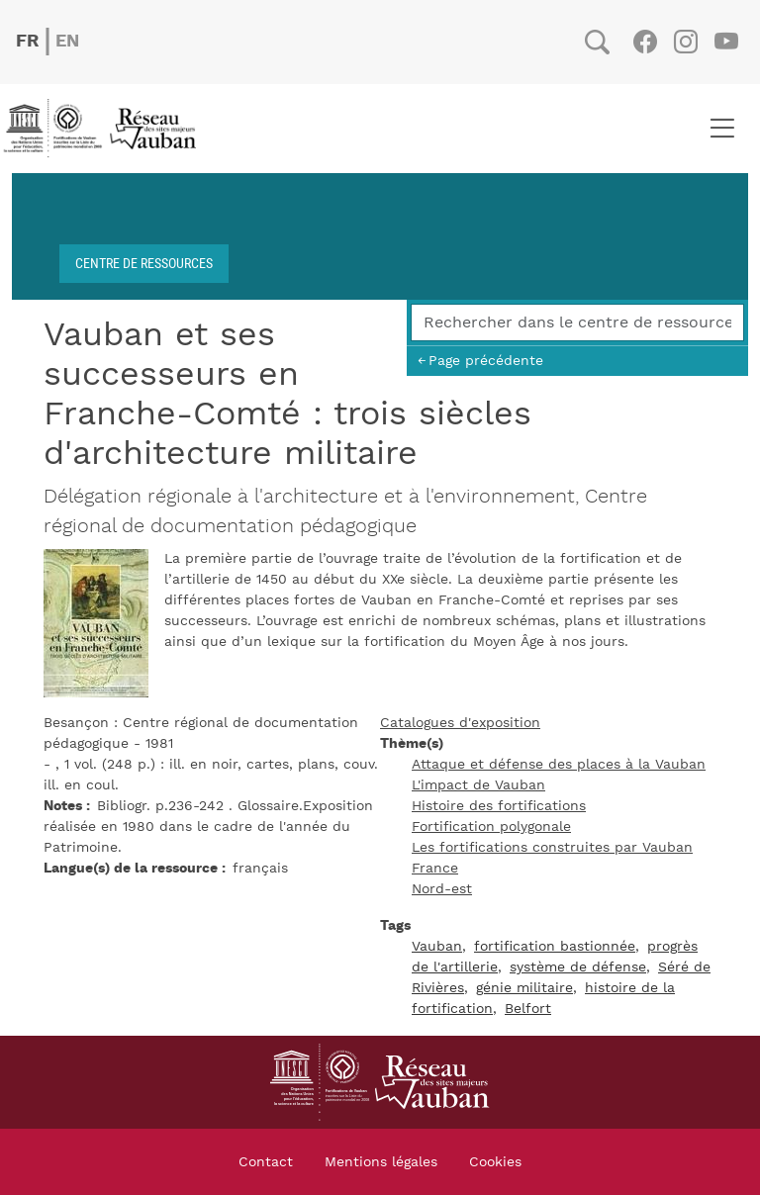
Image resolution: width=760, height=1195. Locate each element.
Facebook (644, 41)
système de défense (578, 967)
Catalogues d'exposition (460, 723)
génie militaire (524, 988)
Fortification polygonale (491, 827)
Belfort (528, 1009)
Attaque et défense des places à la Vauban (559, 765)
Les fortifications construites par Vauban (552, 848)
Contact (265, 1162)
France (435, 868)
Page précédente (485, 360)
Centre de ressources (144, 262)
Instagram (685, 41)
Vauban (437, 947)
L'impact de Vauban (478, 785)
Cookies (495, 1162)
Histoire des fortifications (499, 806)
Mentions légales (381, 1162)
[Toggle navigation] (722, 128)
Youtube (725, 41)
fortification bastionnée (554, 947)
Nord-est (442, 889)
